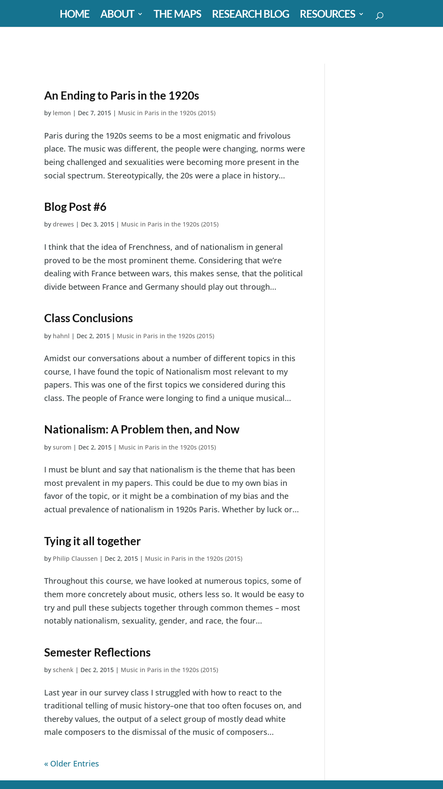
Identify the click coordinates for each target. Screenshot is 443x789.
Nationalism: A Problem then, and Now (142, 429)
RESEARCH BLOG (250, 15)
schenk (63, 670)
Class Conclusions (88, 318)
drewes (63, 224)
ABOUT (117, 15)
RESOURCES (327, 15)
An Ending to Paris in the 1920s (121, 95)
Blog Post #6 (75, 206)
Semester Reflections (97, 652)
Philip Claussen (75, 558)
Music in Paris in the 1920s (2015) (166, 113)
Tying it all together (92, 541)
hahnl (61, 336)
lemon (62, 113)
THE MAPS (177, 15)
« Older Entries (71, 763)
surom (62, 447)
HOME (75, 15)
